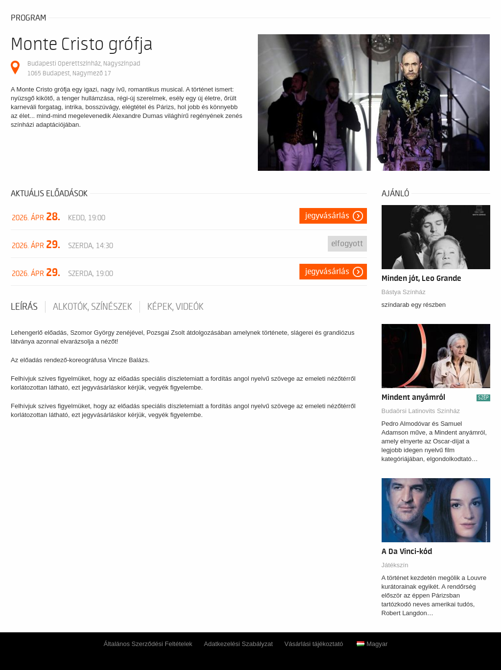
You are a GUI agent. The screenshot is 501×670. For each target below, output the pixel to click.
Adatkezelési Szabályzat (238, 643)
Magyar (372, 643)
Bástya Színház (404, 292)
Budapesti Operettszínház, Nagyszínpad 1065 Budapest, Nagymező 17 (83, 68)
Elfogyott (347, 243)
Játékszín (395, 565)
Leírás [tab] (24, 306)
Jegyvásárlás (327, 215)
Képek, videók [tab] (175, 306)
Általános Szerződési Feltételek (148, 643)
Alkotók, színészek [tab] (92, 306)
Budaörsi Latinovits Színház (421, 411)
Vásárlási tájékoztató (313, 643)
